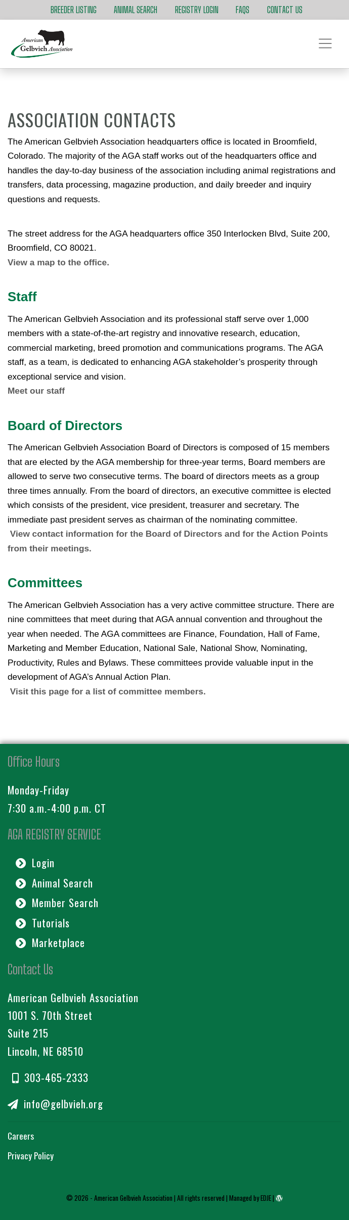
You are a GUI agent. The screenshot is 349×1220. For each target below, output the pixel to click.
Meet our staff (36, 391)
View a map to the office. (58, 262)
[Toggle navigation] (325, 43)
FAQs (242, 10)
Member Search (57, 902)
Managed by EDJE (250, 1198)
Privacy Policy (31, 1155)
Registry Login (197, 10)
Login (35, 862)
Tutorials (43, 922)
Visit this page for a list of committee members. (108, 691)
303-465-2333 (50, 1077)
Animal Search (135, 10)
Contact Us (284, 10)
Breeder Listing (74, 10)
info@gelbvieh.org (55, 1103)
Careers (21, 1135)
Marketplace (50, 942)
